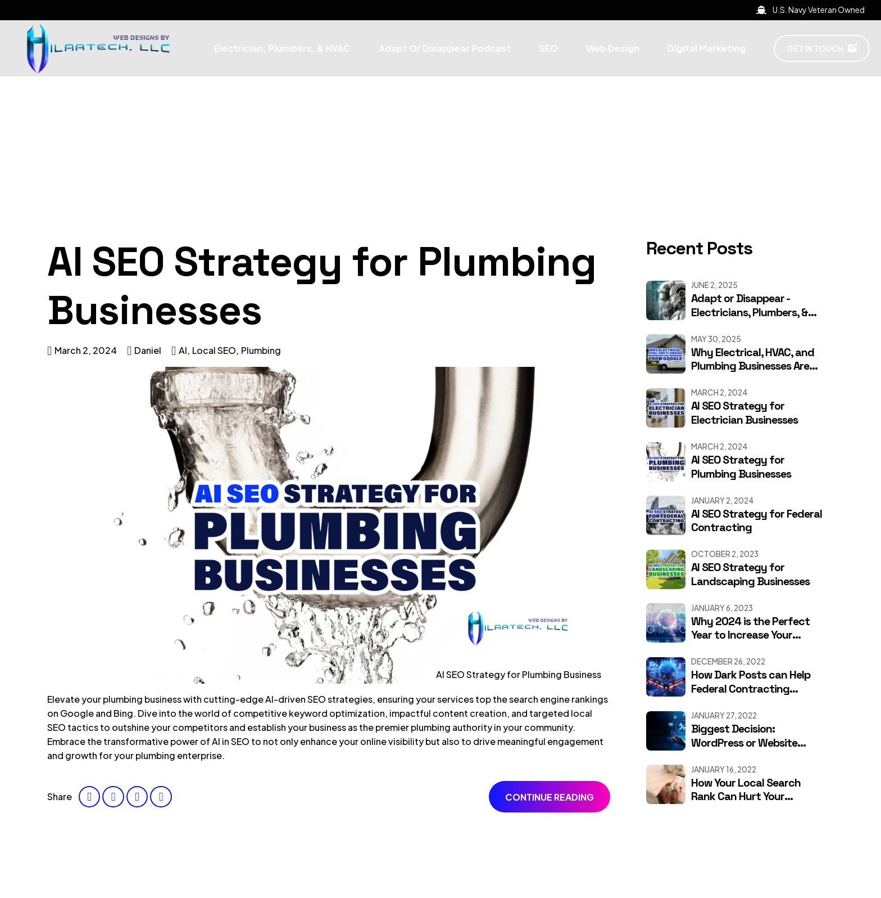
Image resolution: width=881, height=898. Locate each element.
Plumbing (261, 350)
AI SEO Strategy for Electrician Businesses (744, 413)
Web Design (612, 48)
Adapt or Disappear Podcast (445, 48)
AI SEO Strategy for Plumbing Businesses (321, 286)
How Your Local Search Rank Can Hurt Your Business (746, 797)
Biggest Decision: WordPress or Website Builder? (744, 743)
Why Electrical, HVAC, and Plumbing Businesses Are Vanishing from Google (752, 366)
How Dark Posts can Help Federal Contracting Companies (750, 689)
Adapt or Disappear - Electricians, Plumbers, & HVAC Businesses (749, 312)
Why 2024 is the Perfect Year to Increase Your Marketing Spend (750, 635)
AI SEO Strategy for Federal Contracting (756, 521)
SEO (548, 48)
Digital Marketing (706, 48)
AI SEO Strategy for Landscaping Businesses (750, 574)
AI (183, 350)
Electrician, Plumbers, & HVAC (282, 48)
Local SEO (214, 350)
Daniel (147, 350)
